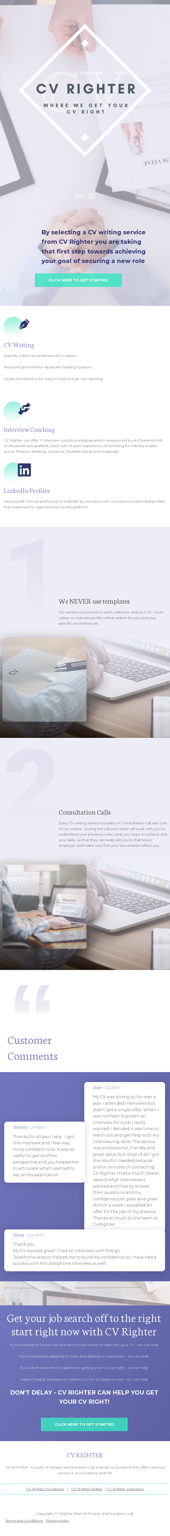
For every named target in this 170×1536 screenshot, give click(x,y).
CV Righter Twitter (86, 1489)
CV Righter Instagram (125, 1489)
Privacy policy (57, 1520)
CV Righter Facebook (45, 1489)
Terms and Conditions (24, 1520)
